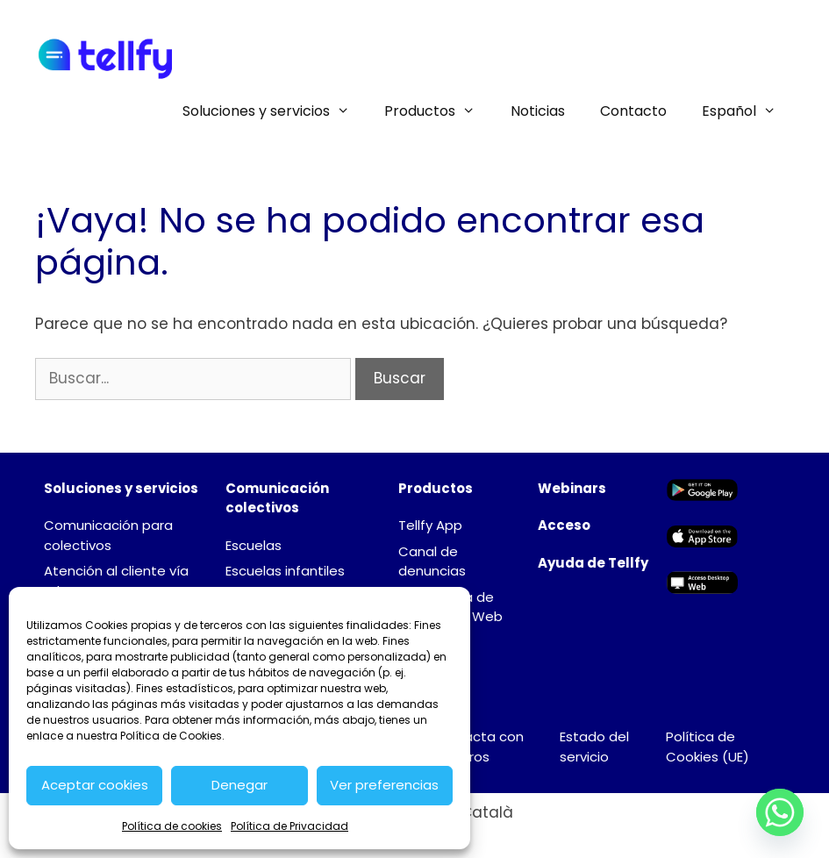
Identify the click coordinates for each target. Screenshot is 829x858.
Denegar (239, 785)
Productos (438, 111)
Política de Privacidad (289, 826)
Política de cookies (172, 826)
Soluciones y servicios (275, 111)
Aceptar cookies (94, 785)
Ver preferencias (384, 785)
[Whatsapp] (780, 812)
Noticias (538, 111)
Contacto (633, 111)
